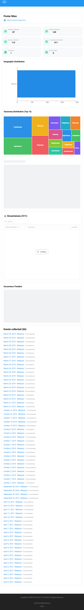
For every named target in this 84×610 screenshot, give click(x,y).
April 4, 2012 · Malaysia (13, 548)
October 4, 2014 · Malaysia (14, 456)
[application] (42, 85)
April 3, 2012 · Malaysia (13, 555)
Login (42, 606)
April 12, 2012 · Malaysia (13, 502)
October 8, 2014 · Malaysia (14, 437)
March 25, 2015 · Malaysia (14, 372)
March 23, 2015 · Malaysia (14, 391)
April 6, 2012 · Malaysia (13, 532)
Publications (30, 8)
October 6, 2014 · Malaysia (14, 448)
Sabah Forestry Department (16, 20)
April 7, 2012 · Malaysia (13, 525)
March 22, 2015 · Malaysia (14, 399)
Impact (54, 8)
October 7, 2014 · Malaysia (14, 441)
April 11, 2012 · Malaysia (13, 509)
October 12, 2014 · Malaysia (14, 410)
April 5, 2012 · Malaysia (13, 540)
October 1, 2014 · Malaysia (14, 479)
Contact (71, 8)
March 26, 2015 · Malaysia (14, 364)
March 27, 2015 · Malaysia (14, 357)
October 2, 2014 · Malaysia (14, 471)
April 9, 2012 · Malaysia (13, 521)
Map (20, 8)
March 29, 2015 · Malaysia (14, 334)
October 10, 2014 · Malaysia (14, 422)
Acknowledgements (14, 13)
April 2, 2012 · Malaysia (13, 559)
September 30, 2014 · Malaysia (15, 487)
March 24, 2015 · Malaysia (14, 380)
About (62, 8)
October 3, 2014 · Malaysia (14, 464)
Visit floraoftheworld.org (42, 603)
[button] (17, 126)
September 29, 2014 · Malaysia (15, 494)
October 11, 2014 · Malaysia (14, 418)
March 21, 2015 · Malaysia (14, 403)
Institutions (43, 8)
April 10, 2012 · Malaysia (13, 517)
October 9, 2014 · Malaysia (14, 429)
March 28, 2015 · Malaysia (14, 345)
